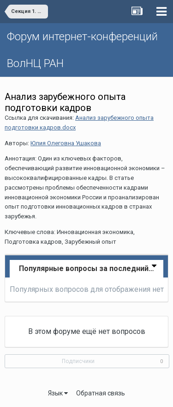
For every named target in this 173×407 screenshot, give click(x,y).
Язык (58, 393)
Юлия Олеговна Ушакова (65, 143)
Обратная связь (100, 393)
